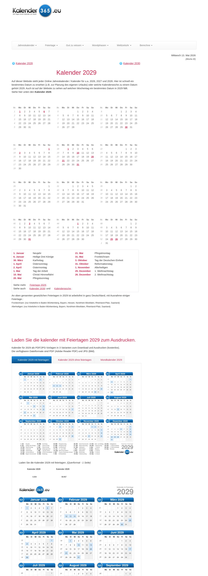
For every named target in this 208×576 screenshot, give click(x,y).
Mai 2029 (76, 140)
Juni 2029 (119, 140)
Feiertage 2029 (38, 285)
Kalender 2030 (131, 63)
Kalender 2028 (24, 63)
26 (116, 239)
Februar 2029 (76, 102)
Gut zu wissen (73, 45)
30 (126, 127)
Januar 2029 (33, 102)
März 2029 (120, 102)
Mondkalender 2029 (109, 359)
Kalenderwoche (62, 288)
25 (111, 239)
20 (92, 156)
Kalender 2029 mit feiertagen (31, 359)
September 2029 (120, 177)
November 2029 (77, 214)
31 (78, 164)
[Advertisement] (90, 30)
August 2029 (76, 177)
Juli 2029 (33, 177)
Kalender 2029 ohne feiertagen (72, 359)
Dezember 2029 (120, 214)
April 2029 (33, 140)
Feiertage (50, 45)
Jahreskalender (25, 45)
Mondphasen (98, 45)
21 (63, 160)
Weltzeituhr (122, 45)
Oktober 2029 (33, 214)
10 (78, 153)
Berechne (144, 45)
